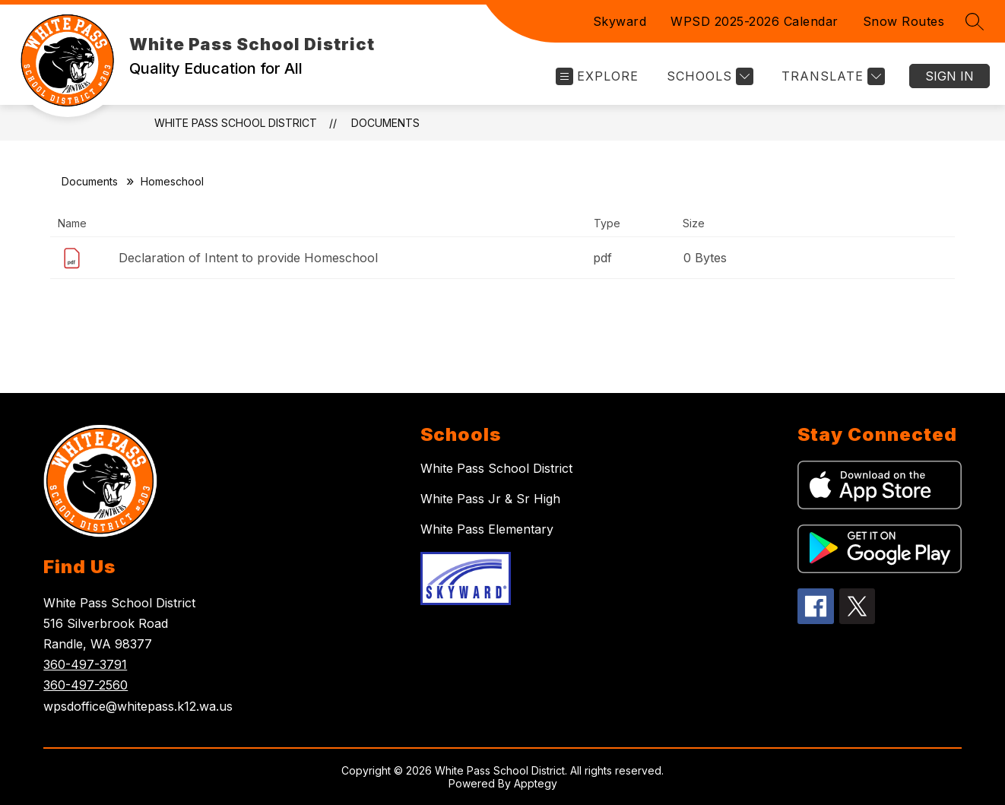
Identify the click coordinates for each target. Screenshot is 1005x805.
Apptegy (535, 783)
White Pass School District (235, 122)
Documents (385, 122)
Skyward (620, 21)
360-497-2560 (85, 684)
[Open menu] (597, 76)
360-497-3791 (85, 664)
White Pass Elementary (486, 529)
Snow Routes (904, 21)
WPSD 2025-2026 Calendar (755, 21)
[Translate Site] (831, 76)
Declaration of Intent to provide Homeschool (248, 257)
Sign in (949, 76)
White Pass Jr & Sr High (490, 498)
